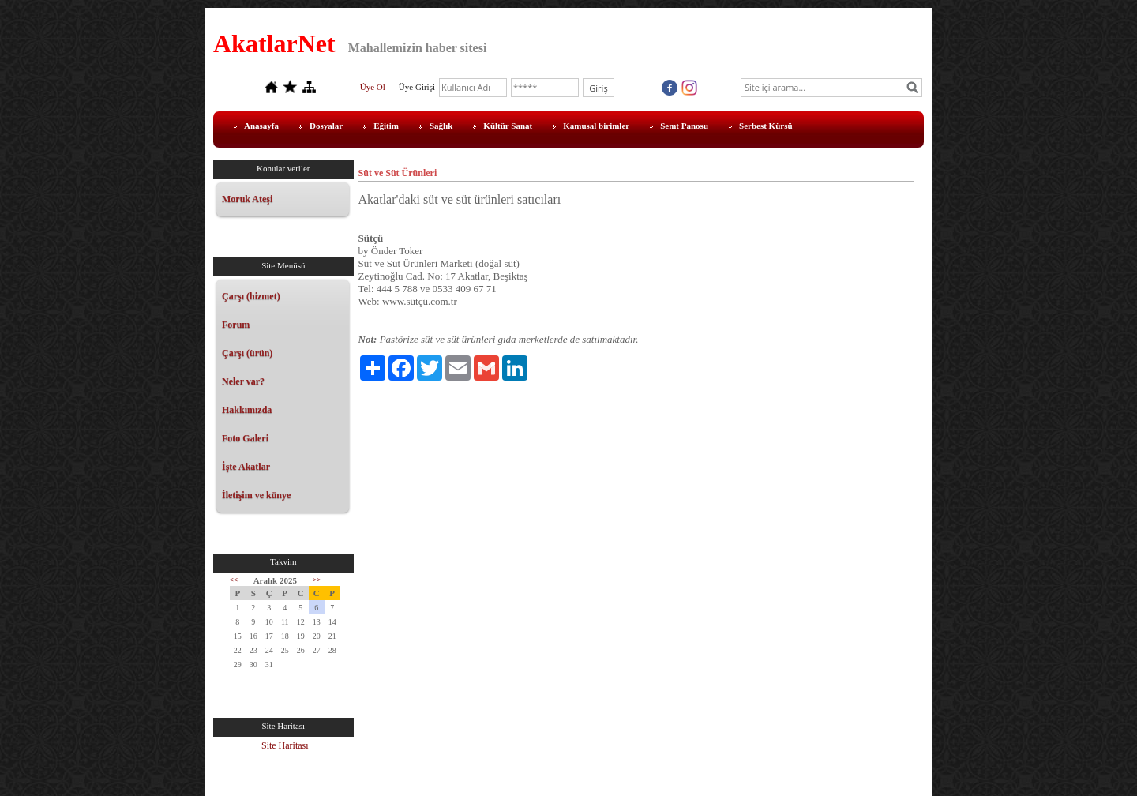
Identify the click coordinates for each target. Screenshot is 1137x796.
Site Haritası (285, 745)
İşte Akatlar (246, 466)
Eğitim (386, 125)
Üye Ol (372, 87)
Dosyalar (326, 125)
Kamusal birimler (596, 125)
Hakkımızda (247, 409)
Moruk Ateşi (247, 199)
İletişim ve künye (256, 495)
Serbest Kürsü (766, 125)
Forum (236, 324)
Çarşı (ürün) (247, 353)
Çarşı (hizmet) (251, 296)
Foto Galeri (245, 438)
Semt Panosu (684, 125)
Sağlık (441, 125)
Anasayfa (261, 125)
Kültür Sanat (507, 125)
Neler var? (243, 381)
